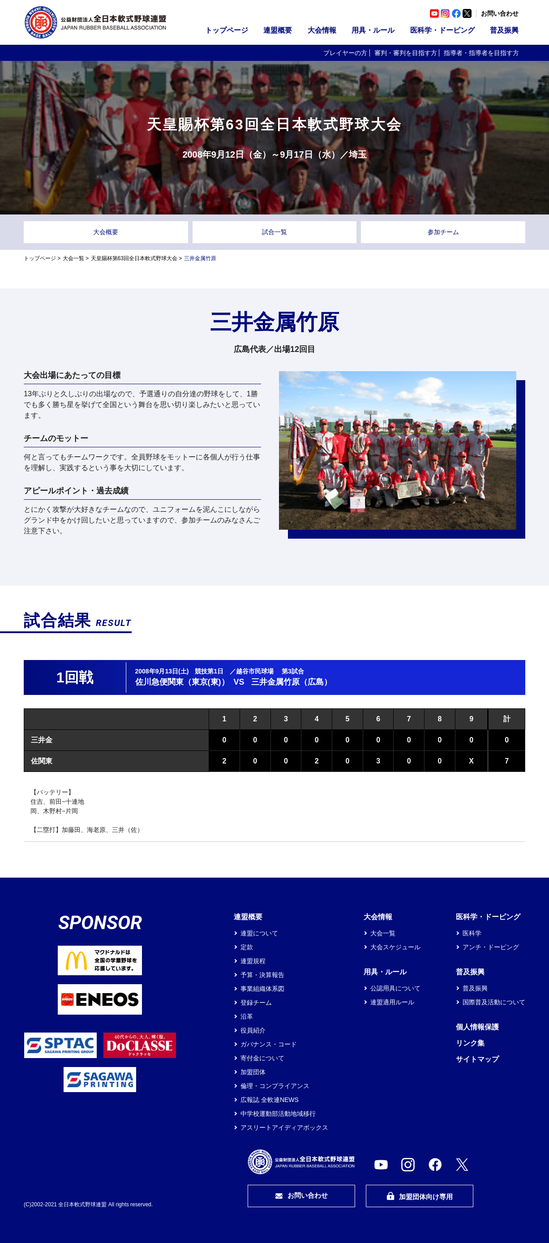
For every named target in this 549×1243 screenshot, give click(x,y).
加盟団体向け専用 (419, 1196)
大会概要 (105, 232)
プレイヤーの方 (345, 52)
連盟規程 (253, 960)
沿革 (246, 1016)
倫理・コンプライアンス (274, 1085)
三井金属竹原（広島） (291, 681)
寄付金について (262, 1058)
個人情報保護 (477, 1027)
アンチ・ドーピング (491, 947)
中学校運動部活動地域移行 (278, 1113)
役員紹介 (253, 1030)
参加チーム (443, 232)
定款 (246, 947)
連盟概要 (277, 30)
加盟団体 (253, 1072)
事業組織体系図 (262, 988)
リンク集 (470, 1043)
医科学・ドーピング (442, 30)
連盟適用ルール (392, 1002)
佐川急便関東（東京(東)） (182, 681)
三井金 (41, 740)
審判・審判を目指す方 (405, 52)
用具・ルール (373, 30)
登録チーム (256, 1002)
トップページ (226, 30)
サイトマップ (477, 1059)
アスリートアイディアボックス (284, 1127)
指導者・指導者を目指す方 (481, 52)
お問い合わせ (500, 13)
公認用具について (395, 988)
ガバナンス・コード (268, 1044)
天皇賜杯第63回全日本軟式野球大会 (134, 258)
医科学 (472, 933)
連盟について (259, 933)
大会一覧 (73, 258)
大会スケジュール (395, 947)
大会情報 (322, 30)
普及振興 (504, 30)
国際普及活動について (494, 1002)
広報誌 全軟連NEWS (269, 1099)
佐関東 (41, 761)
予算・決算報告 (262, 974)
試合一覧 (274, 232)
